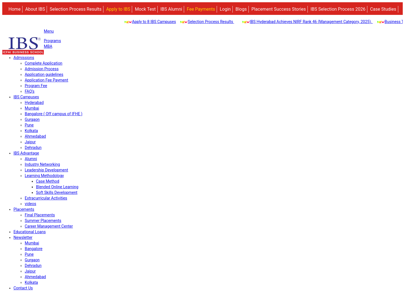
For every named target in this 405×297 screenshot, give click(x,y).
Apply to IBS (118, 9)
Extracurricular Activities (46, 198)
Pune (29, 125)
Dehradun (33, 147)
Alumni (31, 159)
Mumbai (32, 108)
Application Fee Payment (46, 80)
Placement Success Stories (278, 9)
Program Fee (36, 85)
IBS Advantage (26, 153)
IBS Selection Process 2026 (338, 9)
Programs (52, 40)
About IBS (35, 9)
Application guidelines (44, 74)
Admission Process (41, 69)
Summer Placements (43, 220)
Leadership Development (46, 170)
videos (30, 203)
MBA (48, 46)
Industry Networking (42, 164)
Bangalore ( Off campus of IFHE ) (53, 114)
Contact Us (23, 288)
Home (14, 9)
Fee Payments (201, 9)
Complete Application (43, 63)
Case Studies (383, 9)
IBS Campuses (26, 97)
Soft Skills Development (56, 192)
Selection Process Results (75, 9)
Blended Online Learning (57, 187)
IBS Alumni (171, 9)
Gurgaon (32, 119)
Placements (23, 209)
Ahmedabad (35, 136)
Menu (49, 31)
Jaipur (30, 142)
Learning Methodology (44, 175)
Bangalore (33, 248)
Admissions (23, 57)
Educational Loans (29, 232)
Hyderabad (34, 102)
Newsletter (22, 237)
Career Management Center (49, 226)
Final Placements (40, 215)
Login (225, 9)
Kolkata (31, 130)
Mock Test (145, 9)
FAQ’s (30, 91)
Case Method (47, 181)
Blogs (241, 9)
